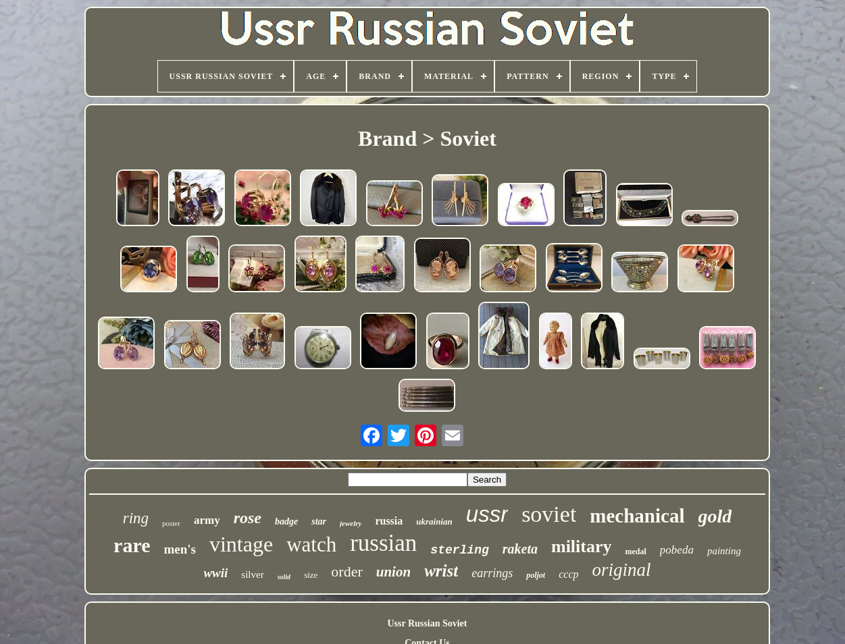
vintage (241, 544)
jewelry (350, 523)
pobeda (677, 549)
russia (389, 521)
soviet (548, 514)
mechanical (637, 516)
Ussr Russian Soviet (427, 623)
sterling (459, 550)
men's (179, 549)
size (310, 575)
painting (724, 550)
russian (383, 543)
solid (284, 577)
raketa (520, 548)
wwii (215, 573)
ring (136, 518)
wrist (441, 571)
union (393, 572)
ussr (487, 514)
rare (131, 545)
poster (171, 523)
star (318, 521)
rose (247, 518)
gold (715, 516)
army (207, 520)
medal (635, 551)
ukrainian (434, 521)
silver (252, 574)
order (346, 571)
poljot (535, 575)
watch (311, 544)
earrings (492, 573)
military (581, 546)
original (621, 570)
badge (286, 521)
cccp (568, 574)
